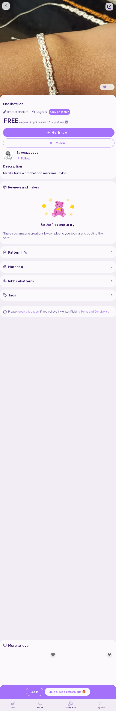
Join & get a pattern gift (67, 691)
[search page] (40, 705)
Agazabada (29, 152)
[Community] (70, 705)
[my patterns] (101, 705)
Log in (35, 691)
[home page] (13, 705)
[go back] (6, 6)
